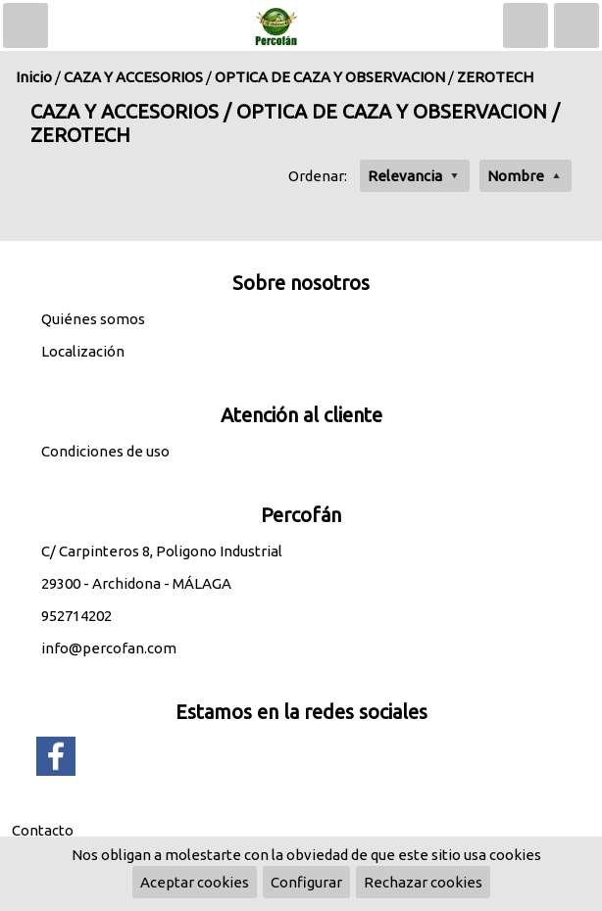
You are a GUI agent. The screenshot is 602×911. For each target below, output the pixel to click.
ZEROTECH (495, 77)
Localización (83, 351)
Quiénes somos (93, 319)
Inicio (34, 77)
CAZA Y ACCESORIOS (133, 77)
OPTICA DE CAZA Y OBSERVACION (330, 77)
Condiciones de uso (105, 451)
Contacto (43, 830)
